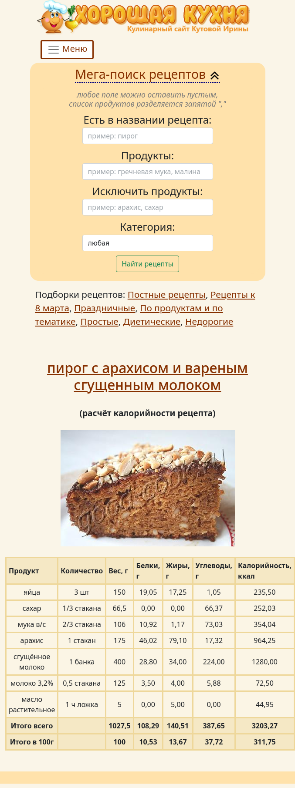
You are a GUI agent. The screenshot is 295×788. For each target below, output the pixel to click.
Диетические (151, 321)
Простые (99, 321)
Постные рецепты (167, 294)
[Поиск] (147, 136)
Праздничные (104, 308)
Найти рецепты (147, 264)
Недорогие (209, 321)
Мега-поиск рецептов (147, 73)
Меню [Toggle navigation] (67, 49)
